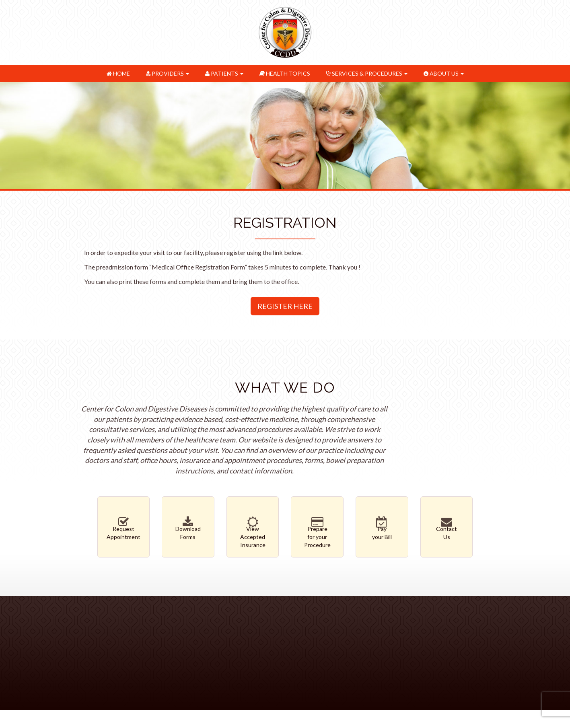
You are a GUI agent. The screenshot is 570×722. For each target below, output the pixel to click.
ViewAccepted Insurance (253, 535)
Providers (167, 73)
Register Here (285, 306)
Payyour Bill (382, 531)
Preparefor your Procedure (317, 535)
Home (118, 73)
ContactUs (447, 531)
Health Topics (284, 73)
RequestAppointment (124, 531)
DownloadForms (188, 531)
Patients (224, 73)
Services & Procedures (366, 73)
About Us (444, 73)
